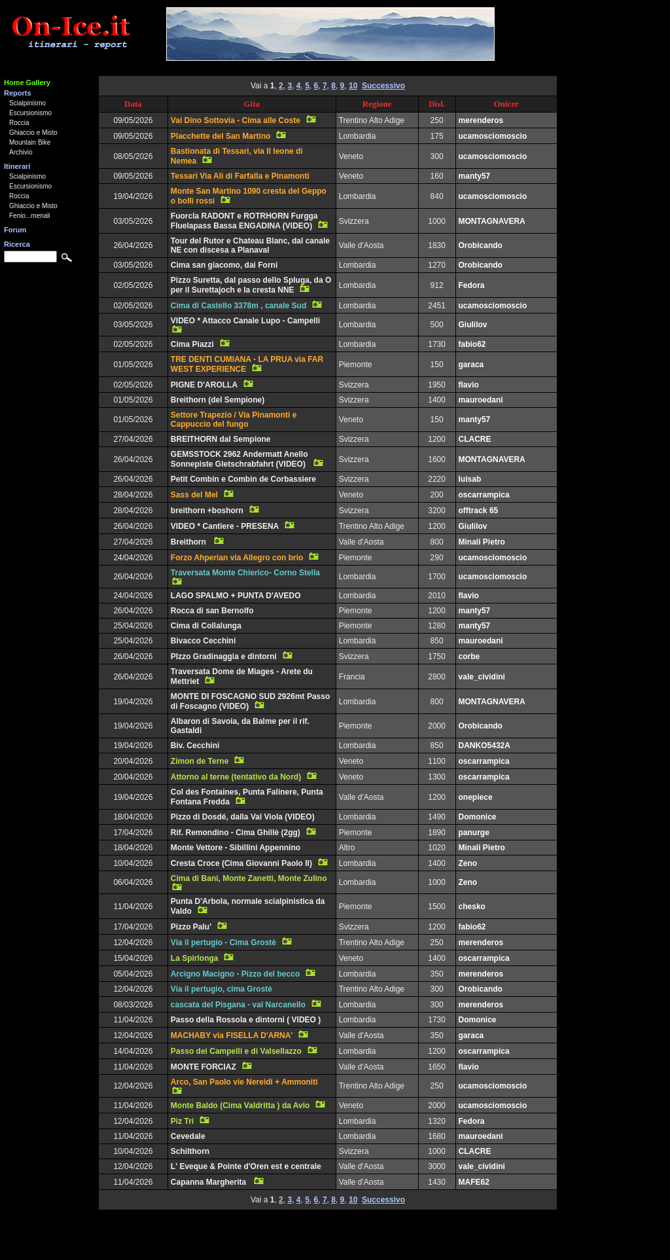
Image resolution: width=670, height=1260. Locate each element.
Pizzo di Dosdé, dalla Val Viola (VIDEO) (243, 816)
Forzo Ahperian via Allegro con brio (237, 557)
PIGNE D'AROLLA (204, 384)
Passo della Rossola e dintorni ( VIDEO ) (246, 1019)
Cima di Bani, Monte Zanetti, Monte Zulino (249, 878)
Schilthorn (190, 1151)
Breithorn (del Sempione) (217, 400)
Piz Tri (182, 1121)
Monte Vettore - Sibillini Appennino (235, 847)
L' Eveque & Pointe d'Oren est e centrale (246, 1166)
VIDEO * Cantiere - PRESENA (225, 526)
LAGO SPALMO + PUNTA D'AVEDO (236, 595)
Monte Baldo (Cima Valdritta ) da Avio (240, 1105)
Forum (15, 230)
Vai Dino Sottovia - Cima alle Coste (235, 120)
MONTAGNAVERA (492, 221)
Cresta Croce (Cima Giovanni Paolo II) (241, 863)
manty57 (475, 176)
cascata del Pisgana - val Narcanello (238, 1004)
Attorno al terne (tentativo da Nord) (236, 777)
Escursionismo (30, 113)
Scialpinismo (27, 103)
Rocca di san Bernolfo (212, 610)
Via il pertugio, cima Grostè (221, 989)
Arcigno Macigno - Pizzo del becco (235, 974)
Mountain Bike (29, 142)
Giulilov (473, 324)
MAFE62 (474, 1182)
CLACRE (475, 439)
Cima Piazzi (192, 344)
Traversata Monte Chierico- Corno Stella (245, 572)
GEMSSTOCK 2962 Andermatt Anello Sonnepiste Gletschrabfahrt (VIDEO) (239, 459)
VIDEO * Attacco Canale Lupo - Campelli (245, 320)
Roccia (19, 122)
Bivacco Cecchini (203, 640)
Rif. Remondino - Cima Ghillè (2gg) (235, 832)
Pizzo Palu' (191, 926)
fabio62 (472, 344)
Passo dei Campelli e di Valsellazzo (236, 1051)
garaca (471, 364)
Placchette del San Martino (221, 136)
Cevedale (188, 1136)
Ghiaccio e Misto (33, 132)
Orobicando (480, 245)
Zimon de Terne (199, 761)
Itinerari (17, 166)
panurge (474, 832)
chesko (472, 906)
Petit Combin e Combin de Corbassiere (243, 479)
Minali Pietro (482, 542)
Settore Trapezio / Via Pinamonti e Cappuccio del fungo (234, 419)
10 (353, 85)
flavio (469, 384)
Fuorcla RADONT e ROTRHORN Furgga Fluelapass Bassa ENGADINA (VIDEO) (244, 220)
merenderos (481, 120)
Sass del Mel (194, 494)
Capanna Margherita (210, 1182)
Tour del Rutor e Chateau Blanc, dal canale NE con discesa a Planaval (250, 245)
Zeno (468, 863)
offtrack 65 (479, 510)
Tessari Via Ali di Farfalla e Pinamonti (240, 176)
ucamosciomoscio (493, 136)
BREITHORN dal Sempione (221, 439)
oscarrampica (484, 494)
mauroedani (481, 400)
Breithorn (189, 542)
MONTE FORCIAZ (203, 1066)
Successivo (383, 85)
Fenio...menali (29, 215)
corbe (469, 656)
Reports (17, 93)
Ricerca (17, 244)
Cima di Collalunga (206, 625)
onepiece (476, 797)
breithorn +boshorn (207, 510)
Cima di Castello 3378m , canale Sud (238, 305)
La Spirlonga (195, 958)
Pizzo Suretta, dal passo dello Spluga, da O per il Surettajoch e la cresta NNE (251, 285)
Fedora (472, 285)
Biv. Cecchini (195, 745)
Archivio (21, 152)
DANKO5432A (484, 745)
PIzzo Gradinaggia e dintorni (224, 656)
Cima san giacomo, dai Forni (224, 265)
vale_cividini (482, 676)
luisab (470, 479)
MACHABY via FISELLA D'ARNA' (231, 1035)
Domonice (478, 816)
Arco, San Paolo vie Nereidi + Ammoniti (244, 1082)
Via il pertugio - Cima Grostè (223, 942)
